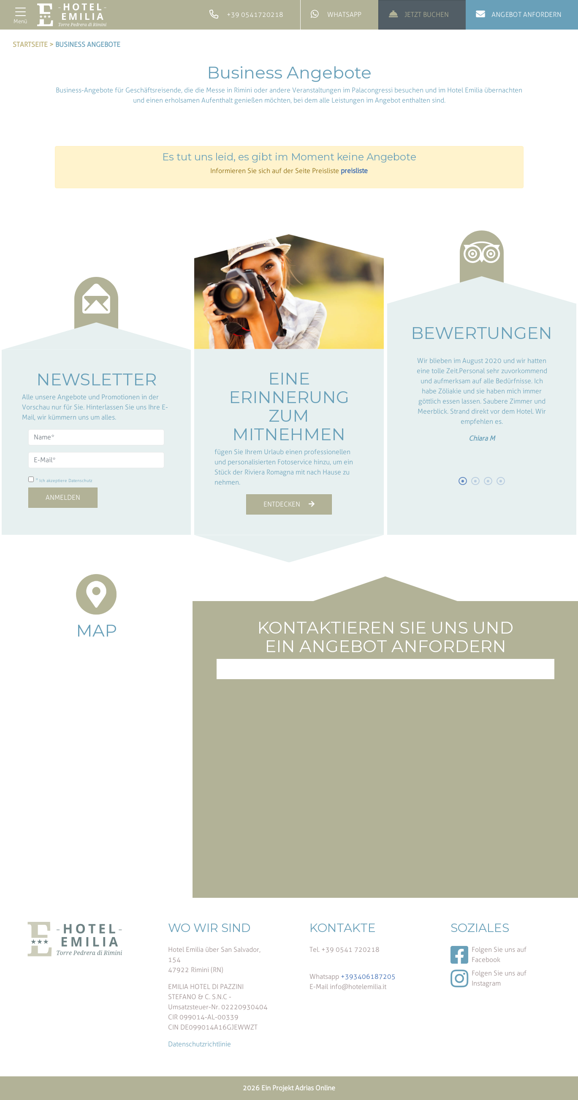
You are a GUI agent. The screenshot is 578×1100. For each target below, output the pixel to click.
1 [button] (463, 481)
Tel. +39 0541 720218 (344, 950)
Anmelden (63, 497)
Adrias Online (315, 1088)
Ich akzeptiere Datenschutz (65, 480)
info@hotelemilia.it (358, 987)
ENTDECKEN (289, 504)
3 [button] (488, 481)
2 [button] (475, 481)
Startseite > (33, 45)
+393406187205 (368, 977)
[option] (482, 398)
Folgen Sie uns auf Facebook (488, 955)
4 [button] (501, 481)
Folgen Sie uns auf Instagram (488, 978)
